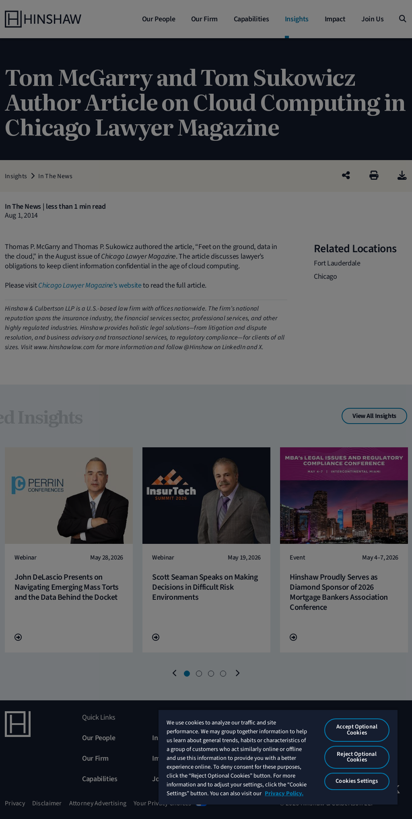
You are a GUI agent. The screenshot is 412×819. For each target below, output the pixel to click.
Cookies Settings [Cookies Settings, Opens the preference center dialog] (357, 781)
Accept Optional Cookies (356, 729)
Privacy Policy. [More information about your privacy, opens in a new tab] (284, 793)
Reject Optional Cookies (357, 757)
